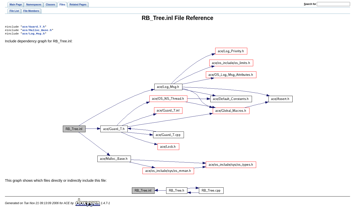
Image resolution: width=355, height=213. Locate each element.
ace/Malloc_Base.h (37, 31)
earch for (310, 4)
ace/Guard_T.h (33, 27)
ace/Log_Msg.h (33, 35)
